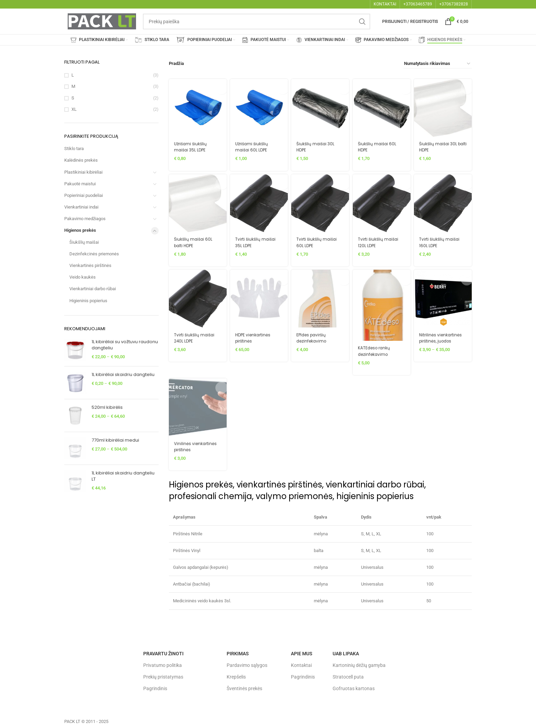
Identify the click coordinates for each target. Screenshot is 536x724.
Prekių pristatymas (163, 675)
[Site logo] (102, 21)
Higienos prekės (80, 230)
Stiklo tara (74, 148)
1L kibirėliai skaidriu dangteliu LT (123, 476)
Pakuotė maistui (80, 183)
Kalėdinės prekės (81, 160)
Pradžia (176, 63)
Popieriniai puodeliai (83, 195)
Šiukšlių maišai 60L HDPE (380, 144)
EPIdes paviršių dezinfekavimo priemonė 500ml (316, 339)
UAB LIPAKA (346, 652)
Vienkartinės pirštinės (90, 265)
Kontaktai (301, 664)
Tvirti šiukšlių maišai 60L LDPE (319, 240)
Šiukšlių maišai (84, 242)
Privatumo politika (162, 664)
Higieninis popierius (88, 300)
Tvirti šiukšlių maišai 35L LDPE (257, 240)
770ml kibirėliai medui (115, 440)
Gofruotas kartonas (354, 687)
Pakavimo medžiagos (85, 218)
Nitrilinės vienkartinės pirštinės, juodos (440, 339)
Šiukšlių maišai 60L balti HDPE (194, 240)
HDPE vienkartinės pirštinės (255, 336)
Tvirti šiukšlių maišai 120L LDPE (381, 240)
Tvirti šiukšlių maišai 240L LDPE (195, 336)
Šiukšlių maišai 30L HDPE (318, 144)
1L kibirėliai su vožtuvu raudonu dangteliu (125, 345)
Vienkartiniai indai (81, 207)
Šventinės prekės (244, 687)
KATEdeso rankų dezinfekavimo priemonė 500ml (378, 352)
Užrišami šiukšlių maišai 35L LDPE (192, 144)
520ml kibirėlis (107, 407)
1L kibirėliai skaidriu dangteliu (123, 375)
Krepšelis (236, 675)
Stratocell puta (348, 675)
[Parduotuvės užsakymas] (437, 64)
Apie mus (301, 652)
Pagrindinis (155, 687)
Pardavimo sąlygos (247, 664)
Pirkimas (238, 652)
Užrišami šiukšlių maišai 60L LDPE (253, 144)
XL (74, 109)
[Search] (256, 21)
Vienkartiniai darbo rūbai (92, 288)
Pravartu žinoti (163, 652)
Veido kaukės (82, 277)
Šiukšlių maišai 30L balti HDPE (442, 144)
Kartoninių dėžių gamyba (359, 664)
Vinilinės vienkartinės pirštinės (187, 448)
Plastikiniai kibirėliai (83, 172)
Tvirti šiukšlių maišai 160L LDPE (443, 240)
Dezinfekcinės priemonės (94, 253)
